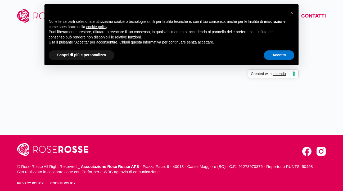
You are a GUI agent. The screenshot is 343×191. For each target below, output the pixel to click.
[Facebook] (307, 151)
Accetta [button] (279, 55)
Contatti (313, 16)
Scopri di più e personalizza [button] (81, 55)
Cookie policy (62, 183)
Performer (90, 172)
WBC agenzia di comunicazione (132, 172)
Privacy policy (30, 183)
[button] (291, 12)
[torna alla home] (52, 149)
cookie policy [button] (96, 27)
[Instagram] (321, 151)
